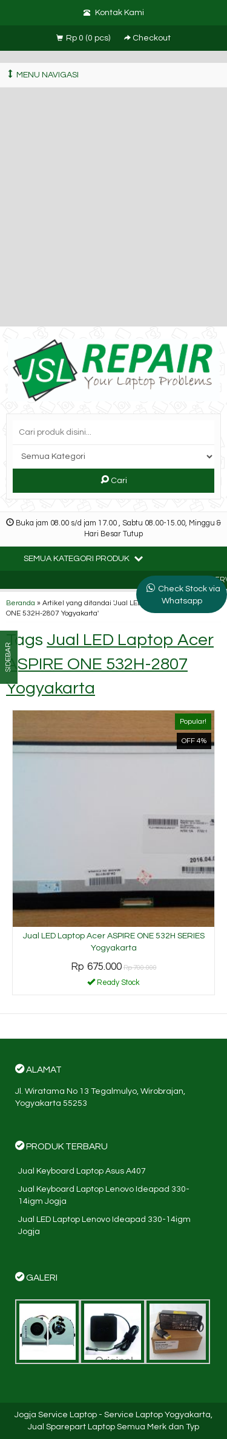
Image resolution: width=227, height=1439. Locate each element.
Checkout (147, 38)
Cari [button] (113, 480)
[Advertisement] (113, 207)
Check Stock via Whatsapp (189, 595)
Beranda (20, 602)
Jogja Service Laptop (56, 1415)
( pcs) (84, 38)
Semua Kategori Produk (83, 558)
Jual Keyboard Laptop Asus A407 (82, 1171)
